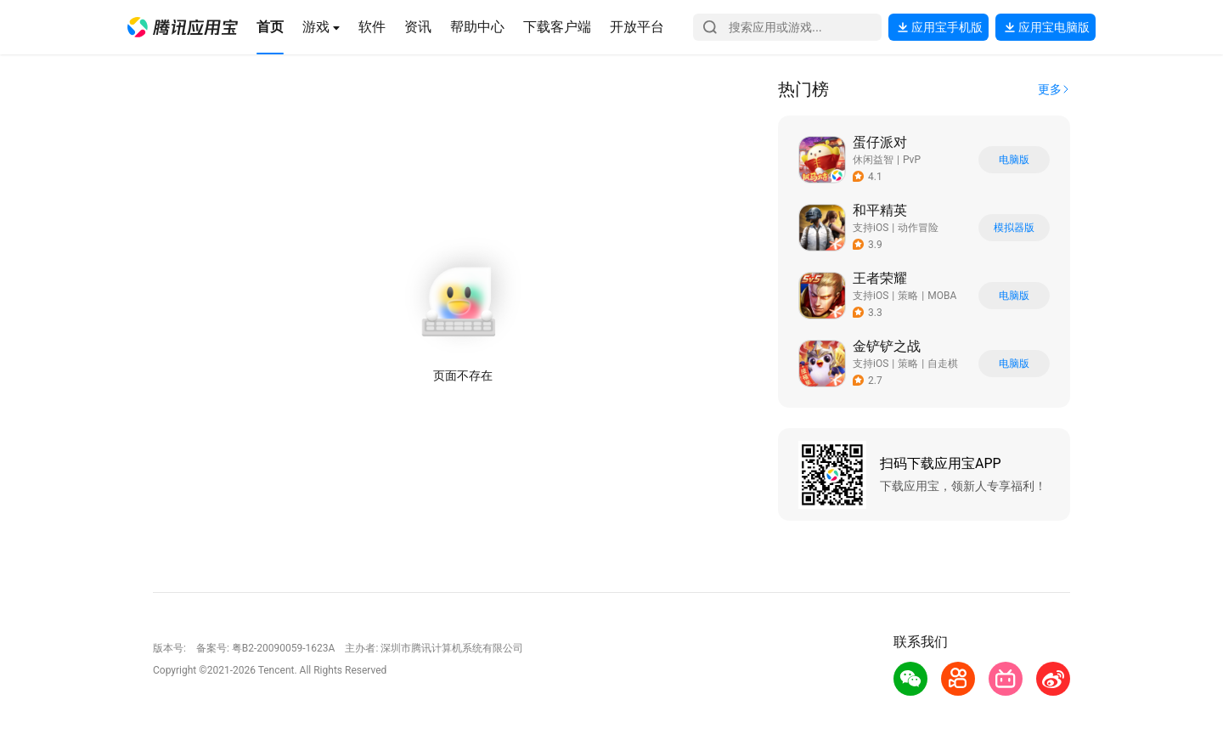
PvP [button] (912, 160)
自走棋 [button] (942, 364)
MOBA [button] (941, 296)
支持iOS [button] (870, 228)
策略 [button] (908, 296)
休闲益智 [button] (873, 160)
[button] (182, 27)
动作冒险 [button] (918, 228)
